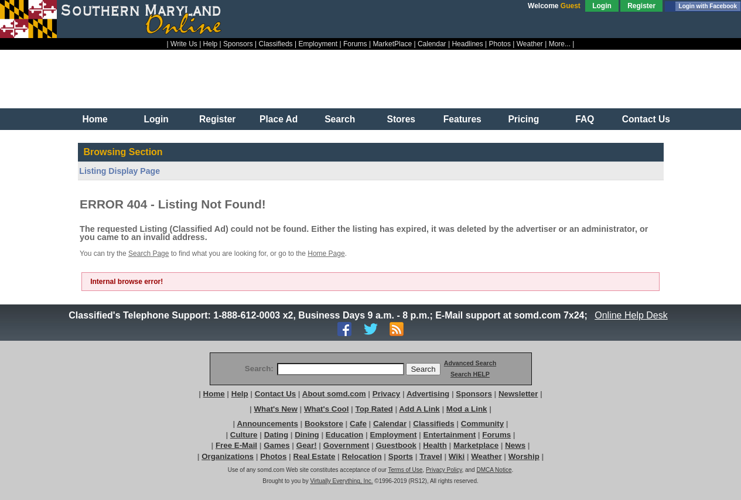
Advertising (428, 393)
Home (94, 119)
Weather (530, 44)
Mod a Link (466, 409)
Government (346, 445)
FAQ (584, 119)
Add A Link (419, 409)
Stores (401, 119)
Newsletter (518, 393)
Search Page (148, 253)
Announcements (267, 423)
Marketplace (475, 445)
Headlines (467, 44)
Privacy (386, 393)
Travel (430, 456)
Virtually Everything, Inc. (341, 481)
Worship (523, 456)
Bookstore (324, 423)
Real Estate (314, 456)
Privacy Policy (444, 470)
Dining (307, 434)
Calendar (432, 44)
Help (210, 44)
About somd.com (334, 393)
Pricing (523, 119)
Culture (244, 434)
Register (641, 6)
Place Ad (278, 119)
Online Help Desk (631, 315)
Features (462, 119)
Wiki (457, 456)
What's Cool (326, 409)
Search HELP (470, 374)
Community (482, 423)
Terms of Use (405, 470)
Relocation (362, 456)
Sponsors (238, 44)
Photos (500, 44)
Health (435, 445)
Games (276, 445)
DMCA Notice (493, 470)
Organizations (228, 456)
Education (344, 434)
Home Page (326, 253)
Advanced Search (470, 363)
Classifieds (276, 44)
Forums (355, 44)
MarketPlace (392, 44)
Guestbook (395, 445)
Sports (400, 456)
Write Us (183, 44)
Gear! (306, 445)
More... (560, 44)
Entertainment (450, 434)
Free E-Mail (236, 445)
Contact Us (646, 119)
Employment (317, 44)
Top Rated (374, 409)
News (515, 445)
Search (340, 119)
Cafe (358, 423)
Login (602, 6)
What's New (276, 409)
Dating (276, 434)
